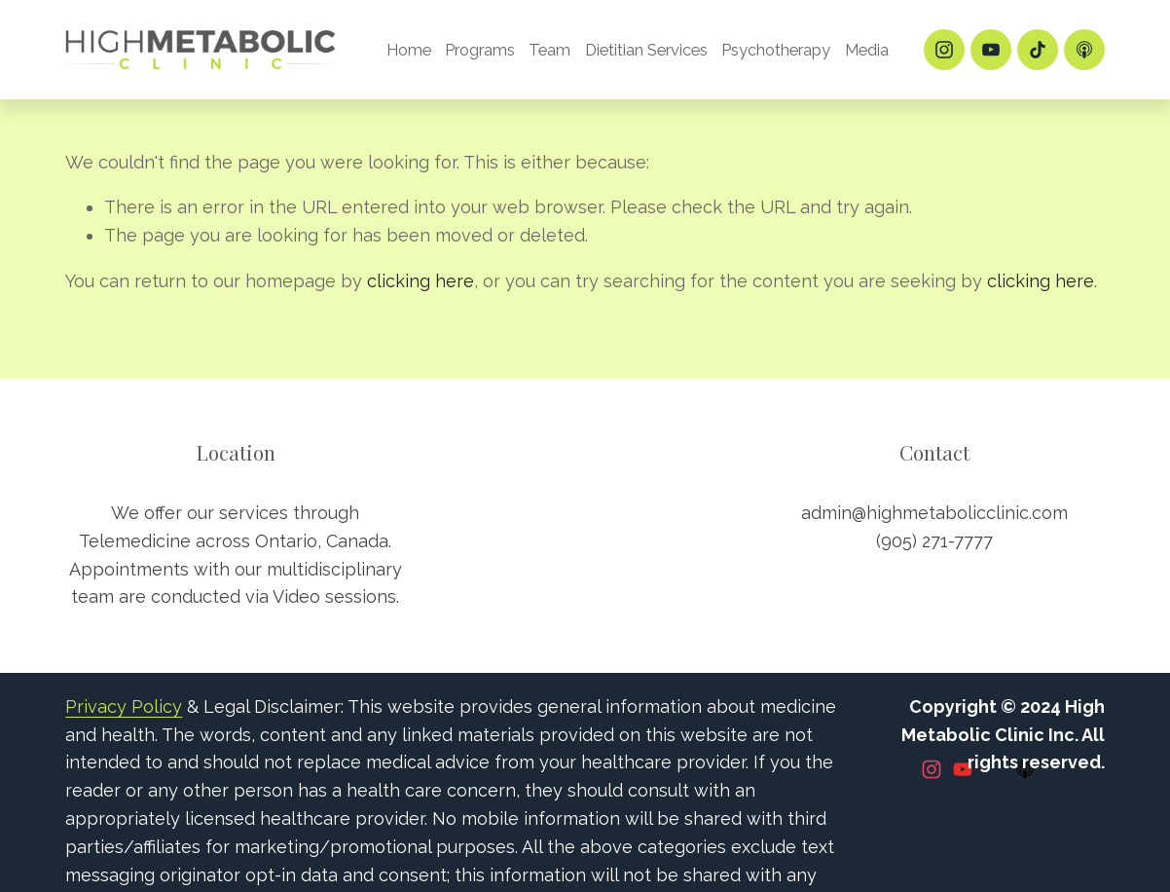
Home (408, 49)
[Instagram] (944, 49)
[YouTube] (990, 49)
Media (867, 49)
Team (549, 49)
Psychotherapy (775, 49)
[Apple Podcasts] (1084, 49)
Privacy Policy (123, 706)
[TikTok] (1037, 49)
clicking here (420, 281)
